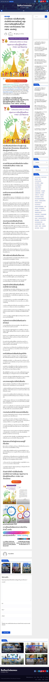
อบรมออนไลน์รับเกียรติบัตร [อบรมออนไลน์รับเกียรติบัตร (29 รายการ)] (39, 216)
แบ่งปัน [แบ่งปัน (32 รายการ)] (40, 226)
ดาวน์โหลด (39, 679)
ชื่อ (3, 603)
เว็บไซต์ (3, 616)
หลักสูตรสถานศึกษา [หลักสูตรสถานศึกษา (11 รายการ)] (38, 212)
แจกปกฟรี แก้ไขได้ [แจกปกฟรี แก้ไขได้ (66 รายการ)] (38, 224)
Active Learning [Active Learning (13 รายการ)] (37, 177)
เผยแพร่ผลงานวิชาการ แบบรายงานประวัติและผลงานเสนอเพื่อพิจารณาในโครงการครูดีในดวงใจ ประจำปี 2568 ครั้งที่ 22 (41, 49)
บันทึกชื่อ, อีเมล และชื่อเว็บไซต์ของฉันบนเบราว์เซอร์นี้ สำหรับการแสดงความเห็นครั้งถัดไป (16, 624)
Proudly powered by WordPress (5, 678)
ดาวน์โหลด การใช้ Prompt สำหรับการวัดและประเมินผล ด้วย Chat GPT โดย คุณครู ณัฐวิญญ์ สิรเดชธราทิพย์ (9, 544)
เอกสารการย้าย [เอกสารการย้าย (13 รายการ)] (43, 220)
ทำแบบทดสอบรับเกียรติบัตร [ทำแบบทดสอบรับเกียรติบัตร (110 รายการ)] (39, 198)
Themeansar (18, 678)
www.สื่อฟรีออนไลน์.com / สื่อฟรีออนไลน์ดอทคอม (16, 81)
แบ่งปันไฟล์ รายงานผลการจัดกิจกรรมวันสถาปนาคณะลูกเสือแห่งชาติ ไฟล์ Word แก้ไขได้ (40, 153)
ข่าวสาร (35, 677)
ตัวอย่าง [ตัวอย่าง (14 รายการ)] (42, 196)
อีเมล (3, 610)
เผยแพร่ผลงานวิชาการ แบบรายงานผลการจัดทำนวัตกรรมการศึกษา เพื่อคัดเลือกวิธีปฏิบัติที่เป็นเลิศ (41, 55)
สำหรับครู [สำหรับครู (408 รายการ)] (36, 208)
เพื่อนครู (38, 677)
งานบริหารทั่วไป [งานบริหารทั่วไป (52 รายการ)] (37, 191)
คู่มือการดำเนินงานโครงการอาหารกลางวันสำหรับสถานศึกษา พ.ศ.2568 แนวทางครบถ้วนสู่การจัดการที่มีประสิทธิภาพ (41, 61)
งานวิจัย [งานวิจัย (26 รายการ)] (43, 193)
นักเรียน (41, 677)
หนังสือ (18, 87)
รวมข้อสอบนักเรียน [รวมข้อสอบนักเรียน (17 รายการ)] (42, 200)
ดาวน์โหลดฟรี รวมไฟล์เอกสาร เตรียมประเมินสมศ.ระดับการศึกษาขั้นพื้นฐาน (40, 43)
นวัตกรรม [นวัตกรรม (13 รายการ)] (36, 200)
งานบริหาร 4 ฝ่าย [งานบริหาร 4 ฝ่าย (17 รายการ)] (38, 189)
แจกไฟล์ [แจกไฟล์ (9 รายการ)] (36, 226)
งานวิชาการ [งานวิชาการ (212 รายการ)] (37, 195)
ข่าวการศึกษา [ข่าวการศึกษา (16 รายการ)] (37, 183)
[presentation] (10, 629)
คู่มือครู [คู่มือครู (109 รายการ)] (42, 183)
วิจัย (43, 677)
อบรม (36, 679)
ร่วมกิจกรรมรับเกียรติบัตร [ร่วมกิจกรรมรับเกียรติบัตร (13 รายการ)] (39, 206)
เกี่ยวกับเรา (46, 679)
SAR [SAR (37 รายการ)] (39, 179)
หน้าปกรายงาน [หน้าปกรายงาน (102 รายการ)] (43, 210)
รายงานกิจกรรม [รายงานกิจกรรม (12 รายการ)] (37, 204)
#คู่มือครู (17, 34)
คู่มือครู (5, 16)
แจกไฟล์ (43, 679)
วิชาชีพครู (46, 677)
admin (10, 32)
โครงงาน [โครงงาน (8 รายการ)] (41, 228)
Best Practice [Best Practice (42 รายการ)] (44, 177)
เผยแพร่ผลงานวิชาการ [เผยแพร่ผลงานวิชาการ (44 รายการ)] (42, 218)
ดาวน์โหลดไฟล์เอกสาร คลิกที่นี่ (16, 533)
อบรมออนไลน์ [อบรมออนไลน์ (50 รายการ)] (37, 214)
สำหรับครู (8, 16)
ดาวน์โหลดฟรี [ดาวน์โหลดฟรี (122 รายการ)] (37, 196)
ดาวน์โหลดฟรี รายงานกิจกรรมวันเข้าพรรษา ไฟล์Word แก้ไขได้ (41, 129)
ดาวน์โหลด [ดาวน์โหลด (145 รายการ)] (42, 195)
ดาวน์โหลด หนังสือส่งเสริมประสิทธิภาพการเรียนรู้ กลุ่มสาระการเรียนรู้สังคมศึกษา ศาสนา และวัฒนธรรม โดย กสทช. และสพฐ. (14, 24)
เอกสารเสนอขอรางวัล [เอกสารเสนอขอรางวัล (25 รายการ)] (38, 222)
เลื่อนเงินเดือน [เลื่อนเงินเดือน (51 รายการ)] (37, 220)
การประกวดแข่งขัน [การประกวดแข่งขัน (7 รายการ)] (38, 181)
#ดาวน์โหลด (21, 34)
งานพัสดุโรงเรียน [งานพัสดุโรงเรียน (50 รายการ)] (37, 193)
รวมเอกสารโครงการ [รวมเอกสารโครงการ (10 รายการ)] (38, 202)
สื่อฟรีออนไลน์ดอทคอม (24, 6)
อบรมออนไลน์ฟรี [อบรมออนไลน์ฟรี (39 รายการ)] (43, 214)
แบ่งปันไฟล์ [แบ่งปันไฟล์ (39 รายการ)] (44, 226)
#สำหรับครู (10, 35)
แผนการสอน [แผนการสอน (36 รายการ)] (37, 228)
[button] (45, 10)
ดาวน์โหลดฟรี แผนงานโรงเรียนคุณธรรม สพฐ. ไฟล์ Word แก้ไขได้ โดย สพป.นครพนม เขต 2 (23, 543)
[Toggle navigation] (23, 11)
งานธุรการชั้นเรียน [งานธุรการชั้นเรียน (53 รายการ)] (38, 187)
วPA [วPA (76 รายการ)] (45, 206)
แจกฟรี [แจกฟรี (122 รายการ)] (43, 224)
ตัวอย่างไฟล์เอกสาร (16, 482)
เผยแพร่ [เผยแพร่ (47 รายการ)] (36, 218)
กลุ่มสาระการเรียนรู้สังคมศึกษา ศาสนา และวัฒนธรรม (13, 89)
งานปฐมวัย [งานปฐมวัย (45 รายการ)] (43, 191)
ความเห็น (4, 582)
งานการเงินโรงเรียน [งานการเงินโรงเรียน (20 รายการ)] (38, 185)
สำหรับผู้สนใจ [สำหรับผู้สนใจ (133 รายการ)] (37, 210)
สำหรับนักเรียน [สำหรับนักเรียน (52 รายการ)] (41, 208)
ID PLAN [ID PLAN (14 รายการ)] (36, 179)
